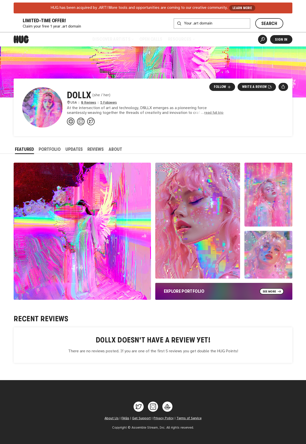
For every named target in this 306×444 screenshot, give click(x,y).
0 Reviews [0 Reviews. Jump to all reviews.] (88, 102)
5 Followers (108, 102)
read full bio (213, 113)
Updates (74, 149)
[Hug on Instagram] (153, 407)
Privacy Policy (164, 418)
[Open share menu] (283, 87)
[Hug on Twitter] (139, 407)
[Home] (21, 39)
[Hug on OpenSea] (167, 407)
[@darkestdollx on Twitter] (91, 121)
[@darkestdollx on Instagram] (81, 121)
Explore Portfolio (184, 291)
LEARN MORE (242, 8)
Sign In (281, 39)
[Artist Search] (262, 39)
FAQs (125, 418)
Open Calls (150, 39)
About (115, 149)
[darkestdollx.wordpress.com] (70, 121)
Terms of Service (188, 418)
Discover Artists (113, 39)
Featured (24, 149)
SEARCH (269, 23)
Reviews (95, 149)
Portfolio (50, 149)
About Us (112, 418)
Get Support (141, 418)
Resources (181, 39)
